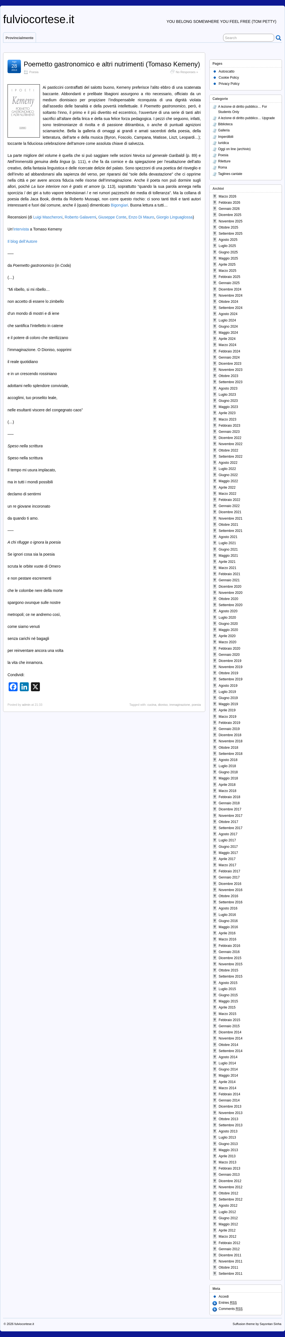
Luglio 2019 (227, 692)
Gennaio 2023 (229, 432)
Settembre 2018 (230, 754)
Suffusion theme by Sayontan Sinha (257, 1324)
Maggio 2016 (228, 927)
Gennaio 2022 (229, 506)
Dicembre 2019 (230, 661)
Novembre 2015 (230, 964)
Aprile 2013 (227, 1156)
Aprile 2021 (227, 562)
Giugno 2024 (228, 326)
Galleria (224, 130)
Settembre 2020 (230, 605)
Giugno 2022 (228, 475)
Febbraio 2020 (229, 649)
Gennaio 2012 (229, 1249)
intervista (21, 229)
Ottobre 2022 (228, 450)
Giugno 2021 (228, 549)
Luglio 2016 (227, 915)
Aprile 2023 (227, 413)
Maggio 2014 (228, 1075)
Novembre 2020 (230, 593)
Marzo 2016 (227, 939)
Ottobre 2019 (228, 673)
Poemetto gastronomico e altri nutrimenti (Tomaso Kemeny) (112, 64)
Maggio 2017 (228, 853)
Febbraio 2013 (229, 1168)
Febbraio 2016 (229, 946)
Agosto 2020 (228, 611)
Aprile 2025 (227, 265)
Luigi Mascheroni (47, 217)
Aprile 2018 (227, 785)
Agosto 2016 (228, 908)
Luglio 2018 (227, 766)
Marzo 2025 (227, 271)
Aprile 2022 (227, 487)
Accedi (224, 1296)
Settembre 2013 (230, 1125)
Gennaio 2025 (229, 283)
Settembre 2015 (230, 976)
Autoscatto (227, 71)
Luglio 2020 (227, 618)
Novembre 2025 (230, 221)
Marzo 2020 (227, 642)
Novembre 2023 (230, 370)
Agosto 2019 (228, 686)
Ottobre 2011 (228, 1267)
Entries (228, 1303)
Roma (222, 167)
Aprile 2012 (227, 1230)
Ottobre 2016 (228, 896)
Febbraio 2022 (229, 500)
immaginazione (179, 704)
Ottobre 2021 (228, 525)
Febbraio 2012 (229, 1243)
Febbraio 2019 (229, 723)
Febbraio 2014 (229, 1094)
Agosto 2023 (228, 388)
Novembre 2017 (230, 816)
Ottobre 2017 (228, 822)
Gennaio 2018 (229, 803)
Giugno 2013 (228, 1144)
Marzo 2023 (227, 419)
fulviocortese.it (38, 19)
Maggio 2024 (228, 333)
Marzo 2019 (227, 717)
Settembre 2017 (230, 828)
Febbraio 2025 (229, 277)
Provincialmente (19, 38)
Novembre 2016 (230, 890)
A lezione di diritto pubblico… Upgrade (246, 118)
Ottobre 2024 (228, 302)
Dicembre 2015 (230, 958)
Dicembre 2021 (230, 512)
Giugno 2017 (228, 847)
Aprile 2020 (227, 636)
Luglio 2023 (227, 395)
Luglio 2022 (227, 469)
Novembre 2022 (230, 444)
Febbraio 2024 (229, 351)
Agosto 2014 (228, 1057)
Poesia (33, 72)
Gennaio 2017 (229, 877)
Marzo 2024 (227, 345)
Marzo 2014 (227, 1088)
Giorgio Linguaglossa (174, 217)
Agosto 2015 (228, 983)
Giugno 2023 (228, 401)
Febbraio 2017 (229, 871)
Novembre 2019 (230, 667)
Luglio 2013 (227, 1137)
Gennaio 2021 (229, 580)
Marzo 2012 (227, 1236)
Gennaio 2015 (229, 1026)
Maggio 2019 (228, 704)
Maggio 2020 (228, 630)
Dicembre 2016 (230, 884)
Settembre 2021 (230, 531)
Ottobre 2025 (228, 227)
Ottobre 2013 (228, 1119)
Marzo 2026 (227, 196)
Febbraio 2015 (229, 1020)
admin (26, 704)
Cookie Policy (229, 78)
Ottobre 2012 (228, 1193)
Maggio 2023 (228, 407)
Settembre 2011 (230, 1274)
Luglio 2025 (227, 246)
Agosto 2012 (228, 1206)
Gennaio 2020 (229, 655)
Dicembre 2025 (230, 215)
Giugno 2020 (228, 624)
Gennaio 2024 (229, 357)
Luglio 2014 (227, 1063)
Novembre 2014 (230, 1038)
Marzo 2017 (227, 865)
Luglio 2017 (227, 840)
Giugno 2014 (228, 1069)
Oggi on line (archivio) (234, 149)
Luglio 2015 (227, 989)
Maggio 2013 (228, 1150)
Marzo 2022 (227, 494)
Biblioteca (225, 124)
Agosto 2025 (228, 240)
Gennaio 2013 (229, 1175)
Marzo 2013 (227, 1162)
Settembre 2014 (230, 1051)
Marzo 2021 (227, 568)
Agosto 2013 (228, 1131)
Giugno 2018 (228, 772)
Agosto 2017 (228, 834)
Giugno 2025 (228, 252)
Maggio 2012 (228, 1224)
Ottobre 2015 (228, 970)
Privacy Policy (229, 84)
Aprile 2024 (227, 339)
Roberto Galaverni (80, 217)
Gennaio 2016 (229, 952)
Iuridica (223, 143)
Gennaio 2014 (229, 1100)
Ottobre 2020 (228, 599)
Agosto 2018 (228, 760)
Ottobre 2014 (228, 1045)
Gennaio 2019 (229, 729)
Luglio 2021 (227, 543)
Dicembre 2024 (230, 289)
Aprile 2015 (227, 1007)
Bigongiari (119, 205)
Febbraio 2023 (229, 426)
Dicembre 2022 (230, 438)
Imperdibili (225, 137)
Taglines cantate (230, 174)
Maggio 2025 (228, 258)
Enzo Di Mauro (141, 217)
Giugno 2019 (228, 698)
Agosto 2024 (228, 314)
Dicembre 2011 (230, 1255)
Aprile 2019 (227, 710)
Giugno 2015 (228, 995)
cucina (152, 704)
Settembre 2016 (230, 902)
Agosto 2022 (228, 463)
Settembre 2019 (230, 679)
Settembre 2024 (230, 308)
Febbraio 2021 (229, 574)
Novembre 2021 (230, 518)
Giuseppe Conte (112, 217)
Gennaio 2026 (229, 209)
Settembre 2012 (230, 1199)
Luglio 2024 (227, 320)
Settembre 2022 (230, 457)
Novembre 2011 (230, 1261)
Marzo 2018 (227, 791)
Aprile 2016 (227, 933)
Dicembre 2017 (230, 809)
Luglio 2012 (227, 1212)
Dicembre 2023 (230, 364)
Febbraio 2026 (229, 203)
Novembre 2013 (230, 1113)
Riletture (224, 161)
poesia (196, 704)
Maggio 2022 (228, 481)
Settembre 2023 (230, 382)
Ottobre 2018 (228, 748)
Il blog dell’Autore (22, 241)
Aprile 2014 (227, 1082)
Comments (231, 1309)
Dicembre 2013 (230, 1106)
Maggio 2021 (228, 556)
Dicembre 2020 (230, 587)
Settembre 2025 (230, 234)
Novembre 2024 (230, 295)
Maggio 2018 (228, 778)
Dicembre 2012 (230, 1181)
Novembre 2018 (230, 741)
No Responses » (187, 72)
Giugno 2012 (228, 1218)
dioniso (163, 704)
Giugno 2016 (228, 921)
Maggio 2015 (228, 1001)
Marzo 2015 (227, 1014)
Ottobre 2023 (228, 376)
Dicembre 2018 (230, 735)
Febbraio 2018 (229, 797)
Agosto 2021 (228, 537)
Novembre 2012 (230, 1187)
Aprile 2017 (227, 859)
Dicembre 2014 (230, 1032)
